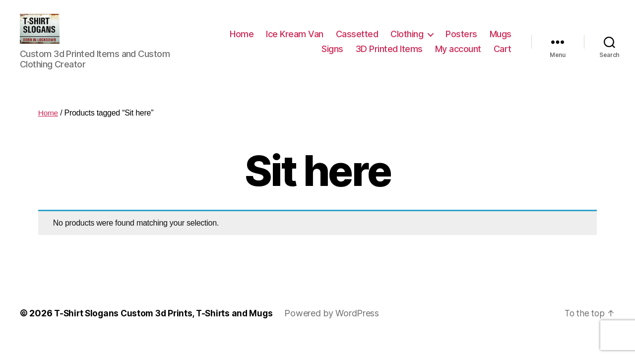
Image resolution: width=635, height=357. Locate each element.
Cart (502, 56)
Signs (332, 56)
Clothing (406, 41)
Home (242, 41)
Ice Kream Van (294, 41)
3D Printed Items (389, 56)
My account (458, 56)
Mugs (500, 41)
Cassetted (357, 41)
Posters (461, 41)
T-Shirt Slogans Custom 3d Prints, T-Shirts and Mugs (167, 328)
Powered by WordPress (339, 328)
